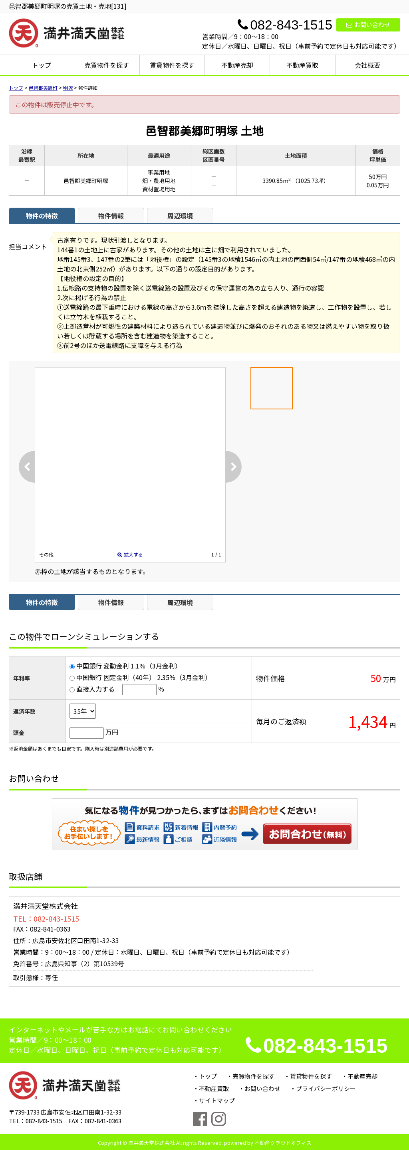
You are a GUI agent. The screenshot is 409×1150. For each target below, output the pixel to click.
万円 (111, 732)
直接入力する (95, 689)
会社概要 (367, 65)
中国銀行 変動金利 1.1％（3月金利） (128, 665)
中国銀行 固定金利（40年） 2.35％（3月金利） (143, 677)
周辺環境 (180, 215)
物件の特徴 (42, 215)
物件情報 (111, 215)
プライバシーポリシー (326, 1088)
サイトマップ (217, 1100)
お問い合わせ (368, 24)
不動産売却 (237, 65)
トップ (41, 65)
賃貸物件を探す (172, 65)
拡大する (130, 554)
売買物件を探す (106, 65)
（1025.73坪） (310, 181)
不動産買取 (302, 65)
